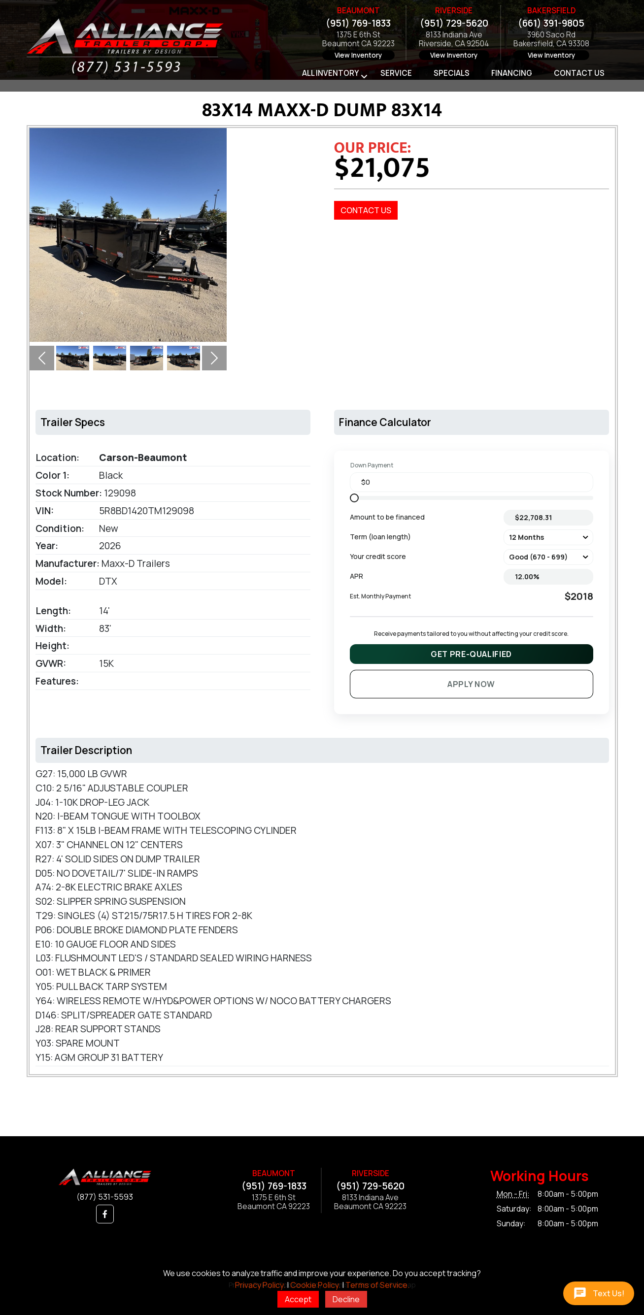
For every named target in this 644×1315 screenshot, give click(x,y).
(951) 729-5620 (454, 23)
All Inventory (330, 73)
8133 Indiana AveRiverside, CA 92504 (454, 40)
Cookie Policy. (315, 1285)
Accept (298, 1299)
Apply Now (471, 684)
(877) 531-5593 (104, 1196)
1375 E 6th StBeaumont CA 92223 (358, 40)
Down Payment (371, 465)
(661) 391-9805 (551, 23)
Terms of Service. (377, 1285)
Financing (511, 73)
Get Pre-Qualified (471, 654)
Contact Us (579, 73)
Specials (452, 73)
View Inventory (358, 55)
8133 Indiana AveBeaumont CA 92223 (370, 1202)
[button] (42, 358)
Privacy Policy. (260, 1285)
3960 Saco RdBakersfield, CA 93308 (551, 40)
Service (396, 73)
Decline (346, 1299)
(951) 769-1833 (358, 23)
